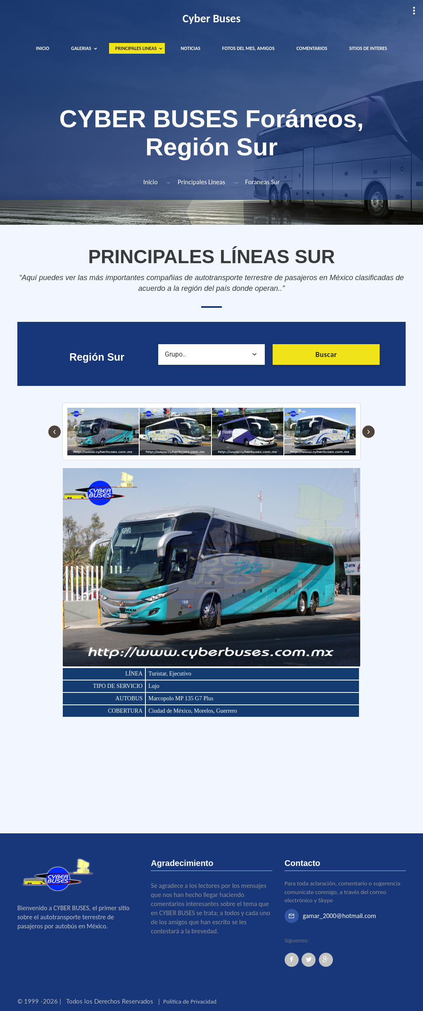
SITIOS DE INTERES (368, 48)
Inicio (150, 182)
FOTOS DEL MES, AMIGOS (248, 48)
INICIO (42, 48)
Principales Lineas (201, 182)
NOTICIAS (190, 48)
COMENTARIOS (312, 48)
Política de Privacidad (189, 1001)
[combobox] (211, 354)
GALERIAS (81, 48)
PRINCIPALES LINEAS (136, 48)
